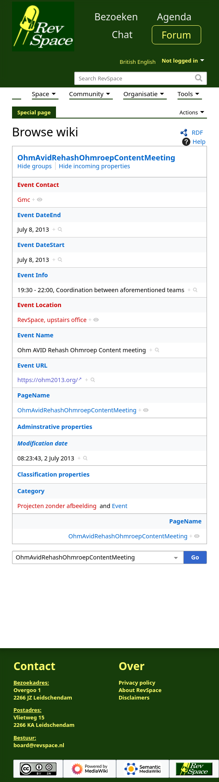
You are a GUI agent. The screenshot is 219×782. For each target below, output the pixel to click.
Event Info (32, 275)
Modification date (42, 443)
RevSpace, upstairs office (52, 320)
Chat (122, 34)
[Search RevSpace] (140, 78)
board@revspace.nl (38, 745)
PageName (33, 395)
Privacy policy (137, 682)
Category (30, 491)
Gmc (23, 199)
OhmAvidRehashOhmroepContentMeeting (96, 157)
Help (192, 142)
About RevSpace (140, 690)
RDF (197, 132)
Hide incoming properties (94, 166)
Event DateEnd (39, 215)
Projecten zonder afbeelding (57, 506)
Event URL (32, 365)
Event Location (39, 305)
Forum (176, 34)
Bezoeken (116, 16)
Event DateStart (41, 245)
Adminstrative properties (54, 427)
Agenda (174, 16)
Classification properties (53, 474)
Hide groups (34, 166)
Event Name (35, 335)
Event (120, 506)
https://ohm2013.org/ (47, 380)
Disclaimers (134, 697)
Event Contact (38, 185)
